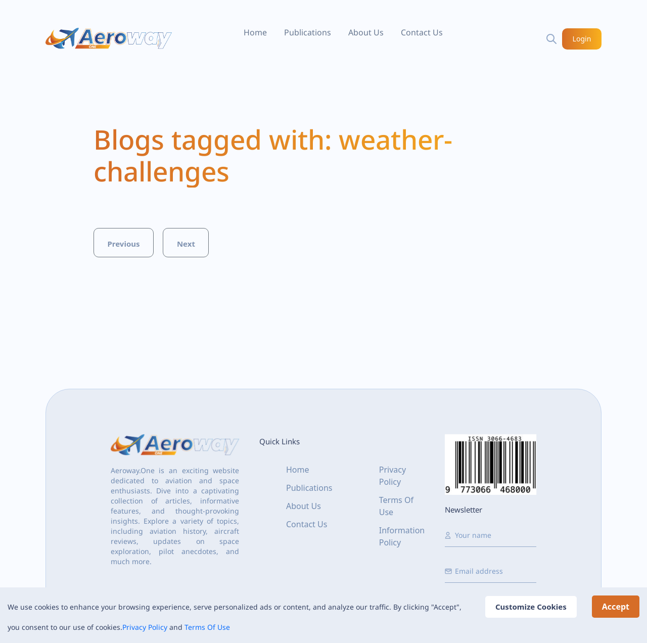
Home (255, 32)
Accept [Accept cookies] (615, 606)
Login (582, 38)
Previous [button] (123, 244)
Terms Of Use (207, 627)
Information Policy (402, 536)
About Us (366, 32)
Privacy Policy (144, 627)
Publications (307, 32)
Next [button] (186, 244)
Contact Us (422, 32)
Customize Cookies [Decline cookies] (531, 607)
